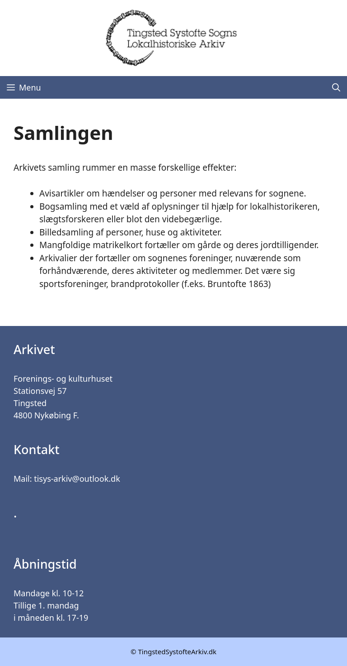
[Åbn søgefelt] (336, 87)
